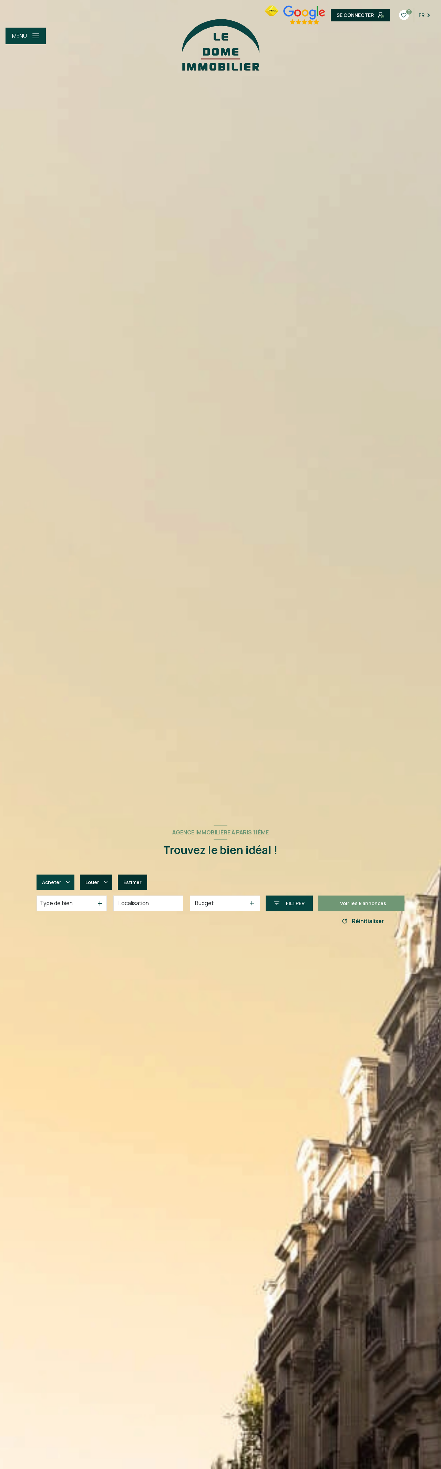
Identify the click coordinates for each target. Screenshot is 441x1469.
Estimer (132, 882)
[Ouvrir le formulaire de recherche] (289, 903)
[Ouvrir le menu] (26, 36)
